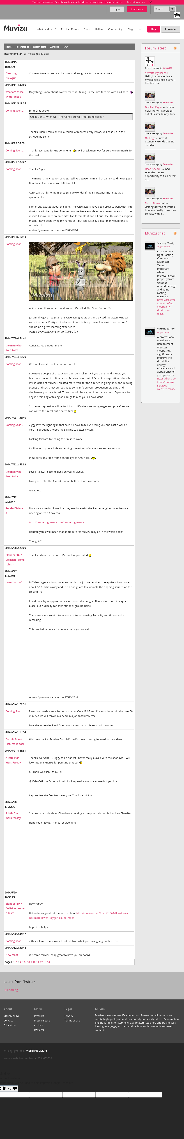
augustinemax (163, 246)
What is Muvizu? (46, 29)
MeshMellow (11, 1015)
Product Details (70, 29)
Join (137, 9)
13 (44, 962)
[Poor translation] (12, 1088)
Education (10, 1025)
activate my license (157, 73)
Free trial (170, 29)
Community (115, 29)
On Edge (150, 138)
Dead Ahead (152, 169)
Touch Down (153, 203)
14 (48, 962)
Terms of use (72, 1020)
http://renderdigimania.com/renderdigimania (56, 522)
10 (34, 962)
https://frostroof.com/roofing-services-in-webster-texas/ (166, 384)
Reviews (39, 1030)
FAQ (65, 46)
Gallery (99, 29)
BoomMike (168, 102)
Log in (117, 9)
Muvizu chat (155, 233)
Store (87, 29)
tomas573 (167, 68)
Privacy (69, 1015)
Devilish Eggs (153, 107)
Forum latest (155, 48)
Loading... (12, 990)
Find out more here (136, 2)
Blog (130, 29)
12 (41, 962)
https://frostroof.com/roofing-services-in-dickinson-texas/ (166, 306)
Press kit (39, 1015)
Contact (8, 1020)
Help (140, 29)
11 (37, 962)
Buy (153, 29)
